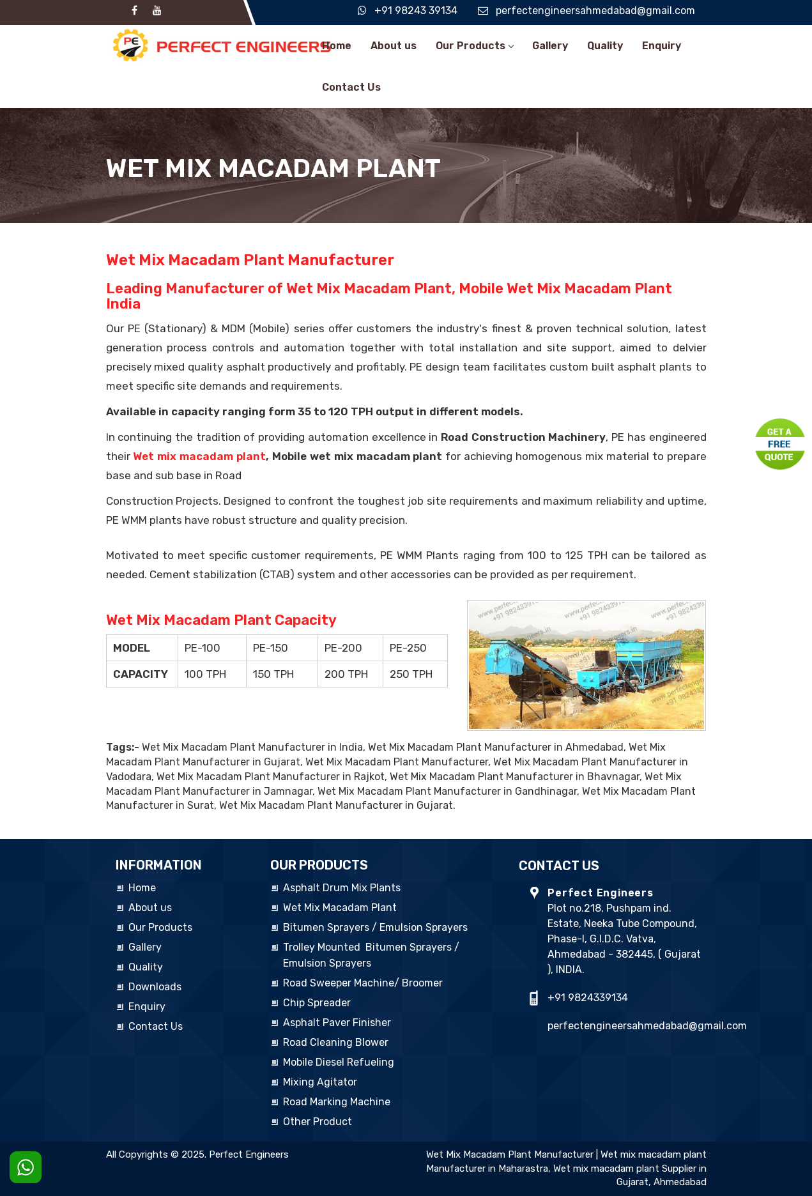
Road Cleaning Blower (335, 1042)
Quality (605, 46)
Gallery (550, 46)
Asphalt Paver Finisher (337, 1022)
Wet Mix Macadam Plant (340, 907)
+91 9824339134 (588, 998)
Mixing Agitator (320, 1082)
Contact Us (351, 87)
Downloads (154, 987)
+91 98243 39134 (415, 10)
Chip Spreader (317, 1003)
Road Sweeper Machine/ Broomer (363, 983)
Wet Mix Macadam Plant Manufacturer (510, 1154)
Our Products (474, 46)
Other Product (317, 1122)
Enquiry (661, 46)
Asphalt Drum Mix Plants (342, 888)
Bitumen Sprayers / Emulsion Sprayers (375, 927)
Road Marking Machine (336, 1102)
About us (394, 46)
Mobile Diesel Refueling (338, 1062)
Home (336, 46)
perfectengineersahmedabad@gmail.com (595, 10)
